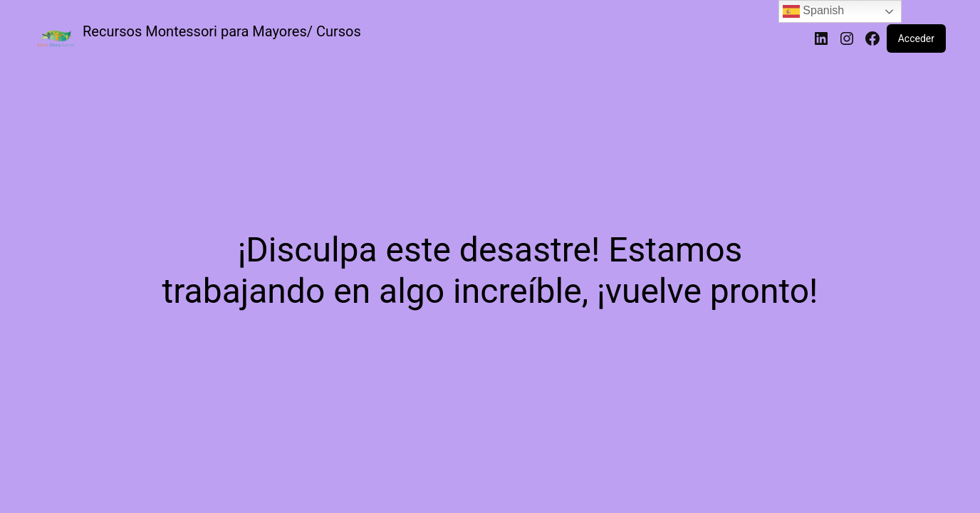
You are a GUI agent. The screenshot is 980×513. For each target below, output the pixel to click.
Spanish (813, 11)
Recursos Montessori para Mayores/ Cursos (222, 31)
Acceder (916, 38)
